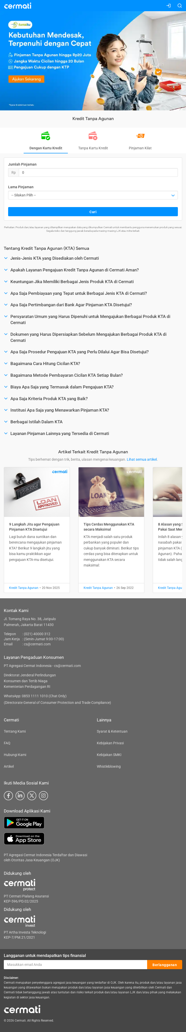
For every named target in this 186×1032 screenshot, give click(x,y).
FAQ (7, 743)
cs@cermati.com (37, 644)
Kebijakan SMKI (109, 755)
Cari (93, 212)
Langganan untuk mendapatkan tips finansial (45, 955)
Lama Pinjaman (21, 187)
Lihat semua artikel (142, 459)
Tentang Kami (15, 731)
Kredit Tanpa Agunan (23, 588)
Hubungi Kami (15, 755)
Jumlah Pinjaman (22, 164)
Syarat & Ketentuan (112, 731)
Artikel (9, 766)
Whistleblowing (109, 766)
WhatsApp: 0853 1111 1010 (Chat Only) (35, 696)
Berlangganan (164, 965)
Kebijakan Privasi (110, 743)
